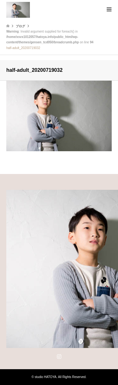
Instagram (59, 356)
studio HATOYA (45, 377)
